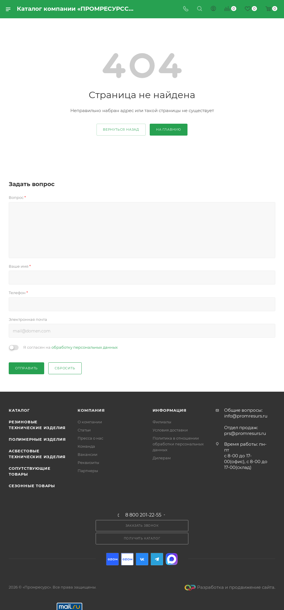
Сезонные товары (32, 485)
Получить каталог (142, 538)
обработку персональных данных (84, 347)
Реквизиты (88, 462)
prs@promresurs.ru (245, 433)
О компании (90, 422)
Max (171, 559)
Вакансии (87, 454)
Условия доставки (170, 430)
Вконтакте (142, 559)
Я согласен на (70, 347)
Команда (86, 446)
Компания (91, 410)
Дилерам (162, 458)
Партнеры (88, 470)
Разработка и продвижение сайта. (230, 587)
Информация (170, 410)
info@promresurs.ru (245, 416)
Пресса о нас (90, 438)
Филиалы (162, 422)
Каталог (19, 410)
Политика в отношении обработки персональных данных (178, 444)
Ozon (112, 559)
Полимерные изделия (37, 439)
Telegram (157, 559)
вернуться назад (121, 129)
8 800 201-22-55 (143, 515)
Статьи (84, 430)
